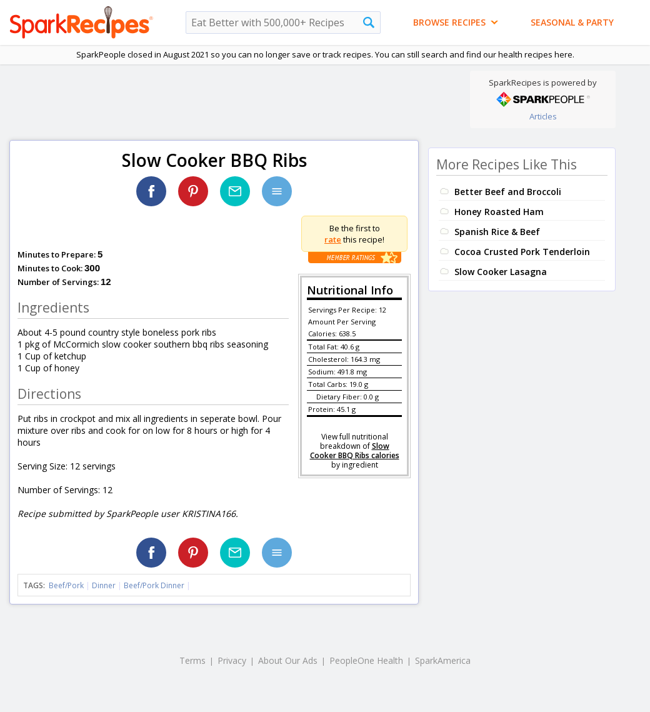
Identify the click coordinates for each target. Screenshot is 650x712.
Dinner (104, 585)
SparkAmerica (443, 660)
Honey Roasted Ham (499, 212)
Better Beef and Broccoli (507, 192)
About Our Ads (288, 660)
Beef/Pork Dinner (154, 585)
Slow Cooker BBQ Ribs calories (354, 451)
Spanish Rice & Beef (497, 232)
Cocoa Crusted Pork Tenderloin (522, 252)
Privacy (232, 660)
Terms (192, 660)
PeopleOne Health (366, 660)
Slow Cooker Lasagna (500, 272)
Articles (543, 116)
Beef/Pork (66, 585)
